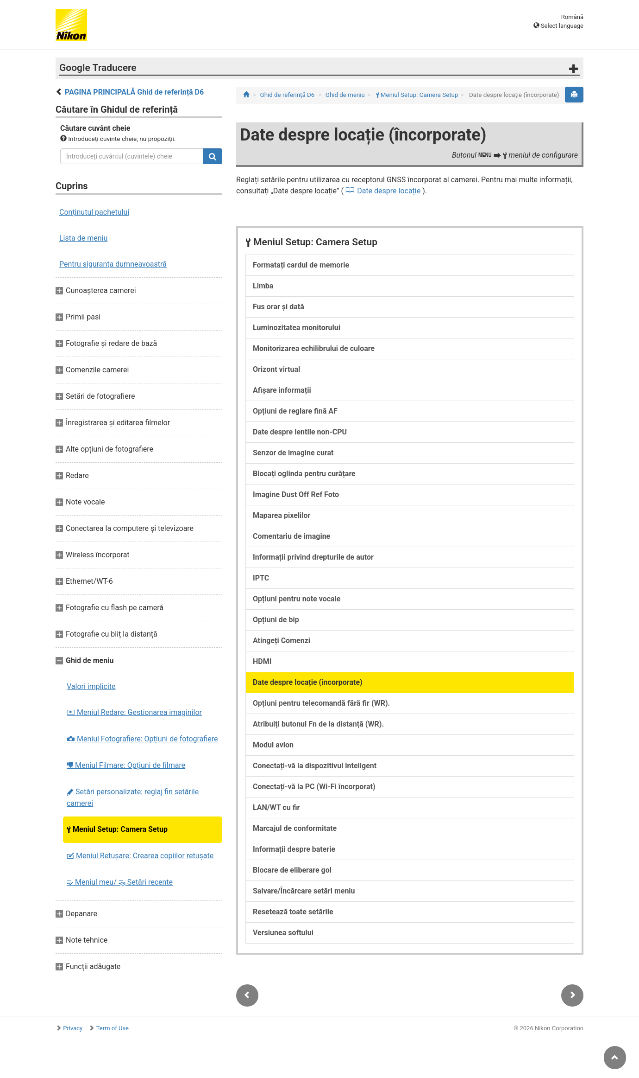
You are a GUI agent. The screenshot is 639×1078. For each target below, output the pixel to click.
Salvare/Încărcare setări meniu (304, 891)
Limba (263, 285)
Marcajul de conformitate (295, 828)
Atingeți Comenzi (281, 640)
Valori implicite (91, 686)
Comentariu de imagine (291, 536)
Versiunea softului (283, 932)
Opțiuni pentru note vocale (296, 598)
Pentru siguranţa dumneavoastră (113, 264)
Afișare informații (282, 390)
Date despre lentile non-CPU (300, 431)
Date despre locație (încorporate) (308, 682)
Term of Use (112, 1028)
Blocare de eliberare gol (292, 870)
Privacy (72, 1028)
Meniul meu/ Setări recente (120, 882)
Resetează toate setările (293, 911)
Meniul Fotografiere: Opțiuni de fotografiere (142, 738)
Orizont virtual (276, 369)
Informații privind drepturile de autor (313, 557)
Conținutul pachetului (94, 212)
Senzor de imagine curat (293, 452)
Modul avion (273, 744)
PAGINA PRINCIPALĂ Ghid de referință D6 (134, 92)
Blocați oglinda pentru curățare (304, 473)
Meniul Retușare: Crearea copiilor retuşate (140, 855)
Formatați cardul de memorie (301, 265)
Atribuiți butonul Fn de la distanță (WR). (318, 724)
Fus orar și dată (278, 306)
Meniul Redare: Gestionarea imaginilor (134, 712)
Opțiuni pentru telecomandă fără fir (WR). (321, 703)
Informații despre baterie (294, 849)
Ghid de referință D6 (287, 94)
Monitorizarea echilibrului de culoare (314, 348)
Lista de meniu (83, 238)
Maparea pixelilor (281, 515)
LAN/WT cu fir (276, 807)
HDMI (262, 661)
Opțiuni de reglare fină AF (295, 411)
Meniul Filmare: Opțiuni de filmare (126, 765)
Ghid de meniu (345, 94)
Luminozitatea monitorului (296, 327)
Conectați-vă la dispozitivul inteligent (314, 765)
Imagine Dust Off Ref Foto (296, 494)
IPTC (261, 578)
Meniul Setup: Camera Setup (117, 829)
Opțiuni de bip (276, 619)
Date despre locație (388, 190)
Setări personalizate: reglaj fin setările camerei (133, 797)
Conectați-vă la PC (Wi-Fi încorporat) (314, 786)
